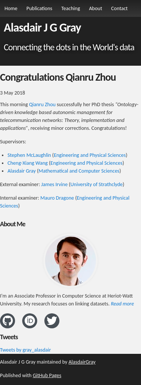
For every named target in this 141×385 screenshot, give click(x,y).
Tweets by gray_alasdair (25, 350)
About (95, 8)
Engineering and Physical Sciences (90, 155)
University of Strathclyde (96, 184)
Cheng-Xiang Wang (28, 163)
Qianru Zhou (42, 104)
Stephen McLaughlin (29, 155)
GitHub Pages (47, 375)
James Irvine (54, 184)
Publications (39, 8)
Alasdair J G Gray (42, 27)
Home (11, 8)
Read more (122, 304)
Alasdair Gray (22, 171)
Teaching (70, 8)
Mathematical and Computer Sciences (78, 171)
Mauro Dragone (57, 198)
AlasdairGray (82, 362)
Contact (119, 8)
